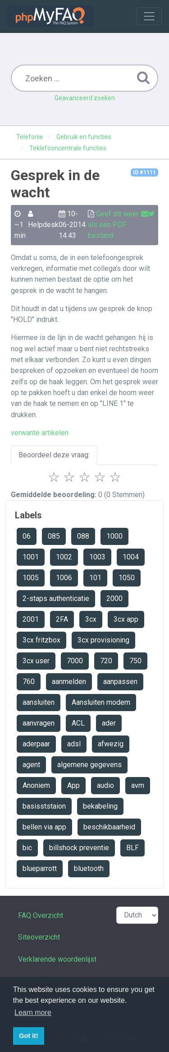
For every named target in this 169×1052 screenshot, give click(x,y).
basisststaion (44, 806)
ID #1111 (144, 172)
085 (54, 536)
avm (137, 785)
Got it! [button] (28, 1035)
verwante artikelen (40, 432)
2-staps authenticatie (56, 598)
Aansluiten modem (101, 702)
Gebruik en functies (83, 136)
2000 (114, 598)
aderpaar (36, 744)
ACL (78, 723)
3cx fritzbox (41, 640)
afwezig (110, 744)
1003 (97, 557)
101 (95, 577)
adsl (74, 744)
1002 (64, 557)
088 (83, 536)
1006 (64, 577)
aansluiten (39, 702)
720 (106, 660)
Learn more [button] (32, 1012)
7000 (75, 660)
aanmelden (69, 681)
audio (105, 785)
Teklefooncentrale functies (67, 148)
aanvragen (39, 723)
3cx (90, 619)
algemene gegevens (89, 764)
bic (27, 847)
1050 (127, 577)
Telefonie (29, 136)
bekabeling (100, 806)
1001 (31, 557)
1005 (31, 577)
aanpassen (120, 681)
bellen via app (44, 827)
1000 (114, 536)
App (73, 785)
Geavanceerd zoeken (85, 98)
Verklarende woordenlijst (57, 959)
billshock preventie (79, 847)
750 (135, 660)
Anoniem (36, 785)
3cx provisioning (103, 640)
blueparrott (40, 868)
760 (29, 681)
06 (27, 536)
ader (109, 723)
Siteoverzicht (39, 937)
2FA (62, 619)
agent (31, 764)
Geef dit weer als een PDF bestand (113, 224)
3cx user (36, 660)
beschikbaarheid (109, 827)
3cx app (126, 619)
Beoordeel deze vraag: (54, 455)
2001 (31, 619)
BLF (132, 847)
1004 (131, 557)
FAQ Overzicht (40, 915)
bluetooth (89, 868)
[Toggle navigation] (149, 16)
